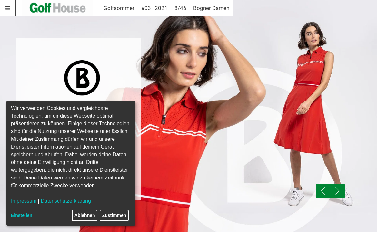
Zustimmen (114, 215)
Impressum (23, 201)
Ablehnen (84, 215)
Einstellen (21, 215)
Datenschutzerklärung (66, 201)
